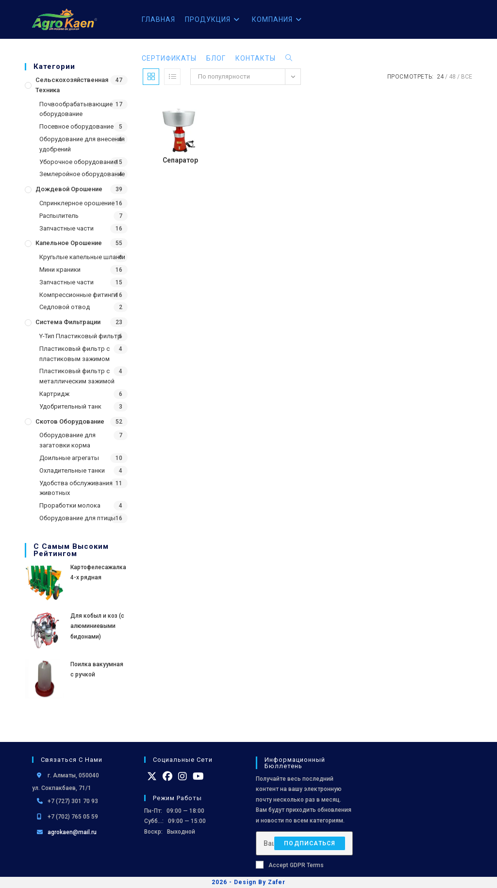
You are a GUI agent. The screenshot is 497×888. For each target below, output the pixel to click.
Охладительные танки (72, 470)
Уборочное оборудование (78, 161)
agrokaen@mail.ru (72, 832)
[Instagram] (182, 776)
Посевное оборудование (76, 126)
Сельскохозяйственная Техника (71, 85)
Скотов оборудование (69, 421)
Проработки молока (69, 505)
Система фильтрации (67, 322)
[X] (152, 776)
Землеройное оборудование (82, 174)
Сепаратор (180, 160)
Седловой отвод (64, 307)
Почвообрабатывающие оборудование (76, 109)
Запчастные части (66, 228)
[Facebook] (167, 776)
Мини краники (60, 269)
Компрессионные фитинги (78, 294)
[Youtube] (198, 776)
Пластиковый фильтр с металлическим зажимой (77, 376)
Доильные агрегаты (69, 457)
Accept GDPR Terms (290, 865)
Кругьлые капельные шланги (82, 257)
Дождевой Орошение (68, 189)
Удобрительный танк (70, 406)
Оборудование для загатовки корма (67, 440)
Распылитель (59, 215)
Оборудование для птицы (77, 518)
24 (440, 76)
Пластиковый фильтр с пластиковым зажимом (74, 353)
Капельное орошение (68, 243)
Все (466, 76)
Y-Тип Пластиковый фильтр (80, 336)
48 (452, 76)
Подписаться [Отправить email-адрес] (309, 843)
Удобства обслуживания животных (76, 488)
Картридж (54, 393)
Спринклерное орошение (77, 203)
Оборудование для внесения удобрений (82, 144)
